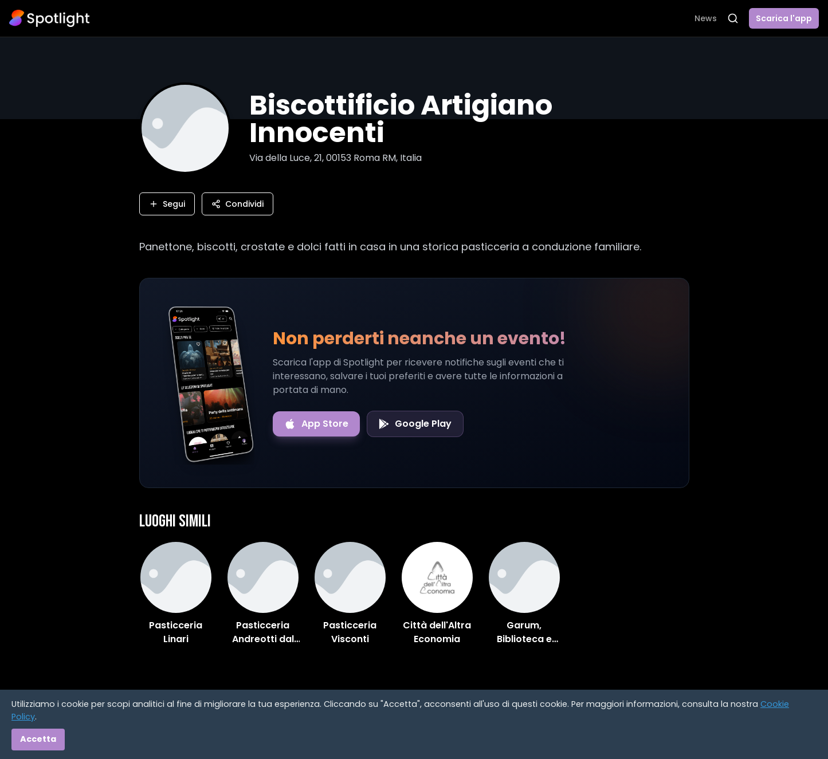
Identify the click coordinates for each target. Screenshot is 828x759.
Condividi (237, 204)
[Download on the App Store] (316, 423)
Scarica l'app (784, 18)
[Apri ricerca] (732, 18)
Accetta (38, 739)
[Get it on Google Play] (415, 424)
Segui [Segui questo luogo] (167, 204)
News (705, 18)
